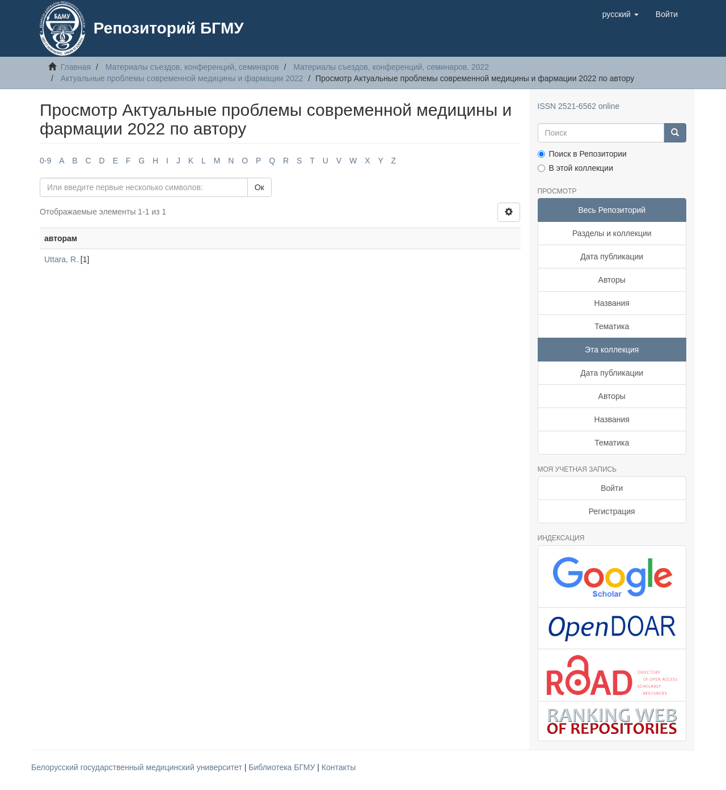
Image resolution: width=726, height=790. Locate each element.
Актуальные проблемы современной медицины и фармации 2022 (182, 78)
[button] (620, 14)
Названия (612, 303)
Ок (259, 187)
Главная (76, 67)
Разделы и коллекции (612, 233)
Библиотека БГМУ (282, 767)
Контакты (339, 767)
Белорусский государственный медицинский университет (137, 767)
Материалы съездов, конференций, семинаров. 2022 (391, 67)
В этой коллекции (575, 168)
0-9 (45, 160)
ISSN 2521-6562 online (579, 106)
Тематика (611, 326)
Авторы (612, 279)
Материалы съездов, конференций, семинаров (192, 67)
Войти (612, 488)
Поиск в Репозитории (582, 153)
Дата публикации (611, 256)
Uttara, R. (61, 259)
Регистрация (612, 511)
